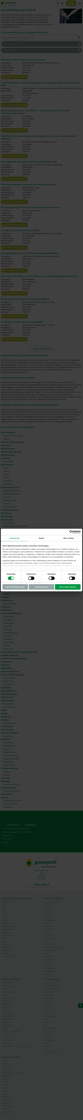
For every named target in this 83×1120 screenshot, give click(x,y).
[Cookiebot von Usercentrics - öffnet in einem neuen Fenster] (71, 531)
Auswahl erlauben (41, 587)
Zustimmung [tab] (14, 538)
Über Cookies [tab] (68, 538)
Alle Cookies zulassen (67, 587)
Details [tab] (41, 538)
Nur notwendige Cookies (15, 587)
